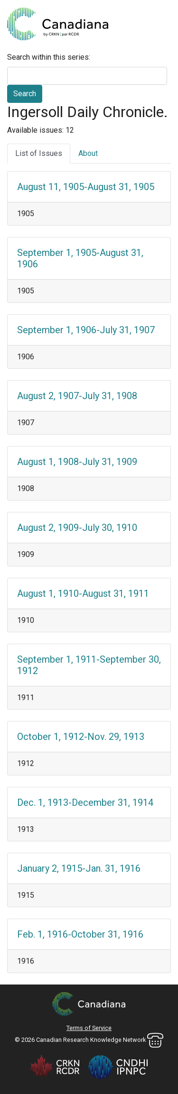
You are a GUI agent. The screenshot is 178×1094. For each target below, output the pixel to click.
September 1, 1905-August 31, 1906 (80, 258)
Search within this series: (48, 57)
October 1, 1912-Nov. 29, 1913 (80, 736)
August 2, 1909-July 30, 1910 (77, 527)
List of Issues (38, 153)
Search (24, 93)
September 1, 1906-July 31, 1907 (86, 330)
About (88, 153)
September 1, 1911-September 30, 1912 (89, 665)
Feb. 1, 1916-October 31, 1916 (80, 934)
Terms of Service (89, 1027)
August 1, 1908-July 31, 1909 (77, 461)
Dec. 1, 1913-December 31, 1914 (85, 802)
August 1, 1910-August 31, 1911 (83, 593)
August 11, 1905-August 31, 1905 (85, 186)
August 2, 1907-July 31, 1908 (77, 395)
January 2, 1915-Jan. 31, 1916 (79, 868)
